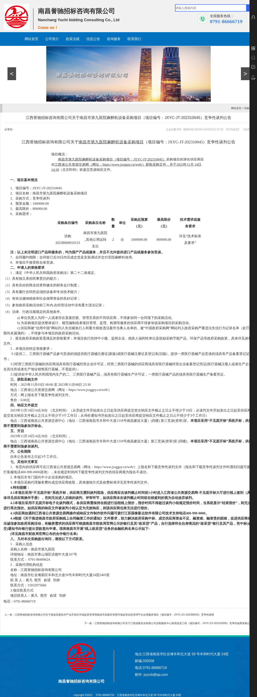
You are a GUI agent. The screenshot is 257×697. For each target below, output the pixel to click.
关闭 (247, 129)
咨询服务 (114, 39)
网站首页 (31, 39)
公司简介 (52, 39)
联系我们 (134, 39)
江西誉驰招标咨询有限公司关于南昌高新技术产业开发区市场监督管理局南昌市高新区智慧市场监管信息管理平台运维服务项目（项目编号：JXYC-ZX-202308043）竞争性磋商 (114, 614)
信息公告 (93, 39)
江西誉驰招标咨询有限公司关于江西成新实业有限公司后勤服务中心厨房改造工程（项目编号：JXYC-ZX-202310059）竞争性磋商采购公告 (173, 623)
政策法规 (72, 39)
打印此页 (233, 129)
